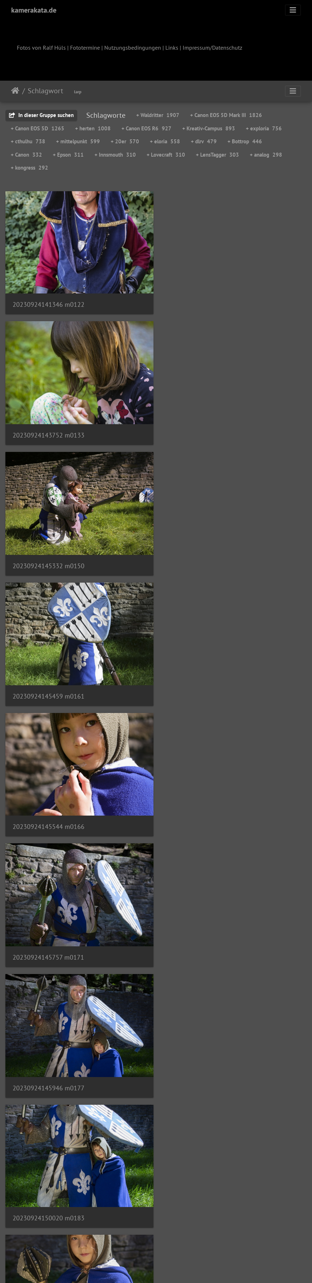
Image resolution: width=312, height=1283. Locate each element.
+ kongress (29, 167)
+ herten (93, 128)
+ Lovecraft (166, 154)
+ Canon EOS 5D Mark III (226, 115)
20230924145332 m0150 (48, 431)
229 (175, 1240)
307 (235, 1240)
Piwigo (170, 1267)
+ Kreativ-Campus (208, 128)
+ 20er (125, 141)
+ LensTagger (217, 154)
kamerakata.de (33, 10)
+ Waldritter (157, 115)
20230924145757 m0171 (204, 560)
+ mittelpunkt (78, 141)
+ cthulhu (28, 141)
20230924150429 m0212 (48, 946)
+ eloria (165, 141)
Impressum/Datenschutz (212, 47)
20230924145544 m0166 (48, 560)
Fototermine (85, 47)
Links (171, 47)
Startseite (15, 90)
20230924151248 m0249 (48, 1203)
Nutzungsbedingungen (132, 47)
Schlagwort (45, 90)
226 (112, 1240)
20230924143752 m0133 (204, 303)
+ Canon (26, 154)
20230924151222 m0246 (204, 1075)
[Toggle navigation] (293, 10)
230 (197, 1240)
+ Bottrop (245, 141)
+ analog (266, 154)
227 (133, 1240)
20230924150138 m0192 (204, 817)
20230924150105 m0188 (48, 817)
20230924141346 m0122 (48, 302)
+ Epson (68, 154)
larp (77, 91)
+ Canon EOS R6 (146, 128)
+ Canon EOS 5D (37, 128)
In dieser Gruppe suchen (41, 115)
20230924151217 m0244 (48, 1075)
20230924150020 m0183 (204, 688)
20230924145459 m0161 (204, 431)
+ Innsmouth (115, 154)
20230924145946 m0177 (48, 689)
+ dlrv (204, 141)
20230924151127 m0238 (204, 946)
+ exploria (264, 128)
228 (154, 1240)
